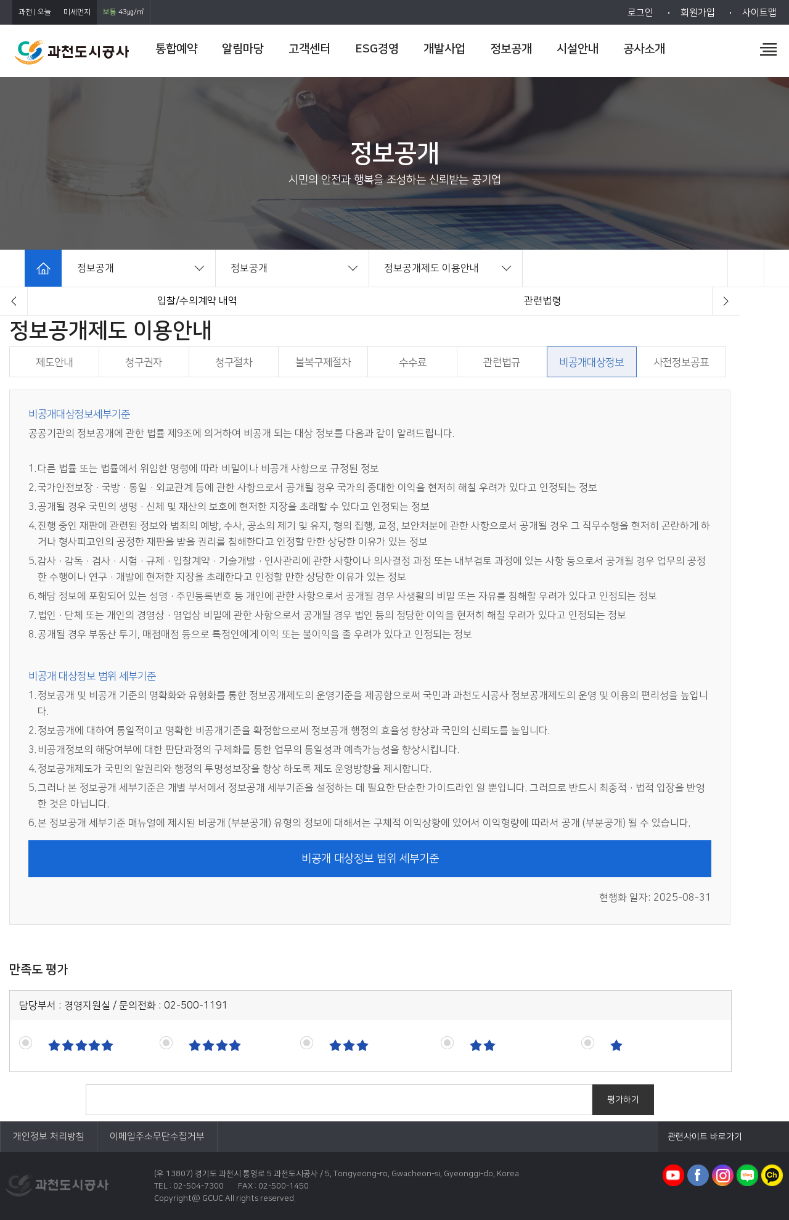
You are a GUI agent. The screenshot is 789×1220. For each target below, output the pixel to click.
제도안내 (542, 300)
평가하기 (623, 1100)
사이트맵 (759, 12)
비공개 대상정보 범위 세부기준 (370, 859)
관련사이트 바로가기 (705, 1137)
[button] (14, 301)
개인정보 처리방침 (48, 1136)
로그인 (640, 12)
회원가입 (698, 12)
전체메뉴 (768, 49)
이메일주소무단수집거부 (157, 1136)
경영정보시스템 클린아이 (197, 300)
